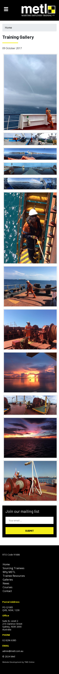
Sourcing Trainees (13, 568)
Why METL (9, 572)
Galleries (8, 579)
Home (8, 27)
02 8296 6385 (9, 640)
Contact (7, 591)
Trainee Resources (14, 576)
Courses (7, 587)
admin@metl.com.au (12, 651)
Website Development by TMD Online (18, 662)
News (6, 583)
